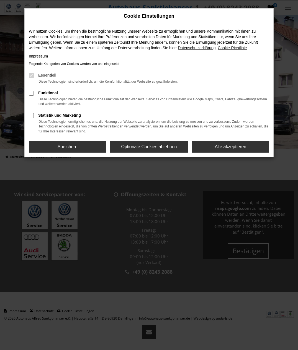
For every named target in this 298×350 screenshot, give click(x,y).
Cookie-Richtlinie (232, 48)
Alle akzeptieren (230, 146)
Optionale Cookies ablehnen (149, 146)
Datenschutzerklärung (196, 48)
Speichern (68, 146)
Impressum (38, 56)
